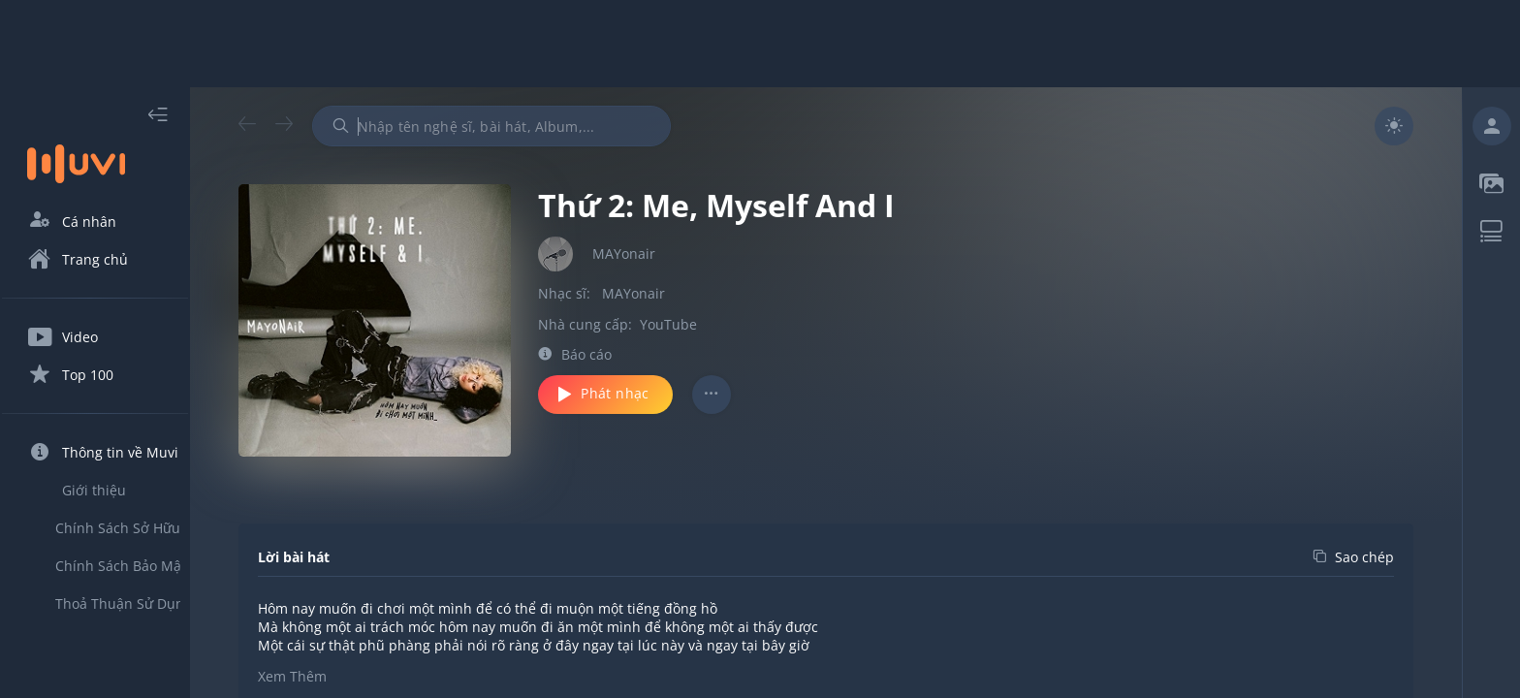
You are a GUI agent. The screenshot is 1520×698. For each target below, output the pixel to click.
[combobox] (526, 126)
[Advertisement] (760, 43)
